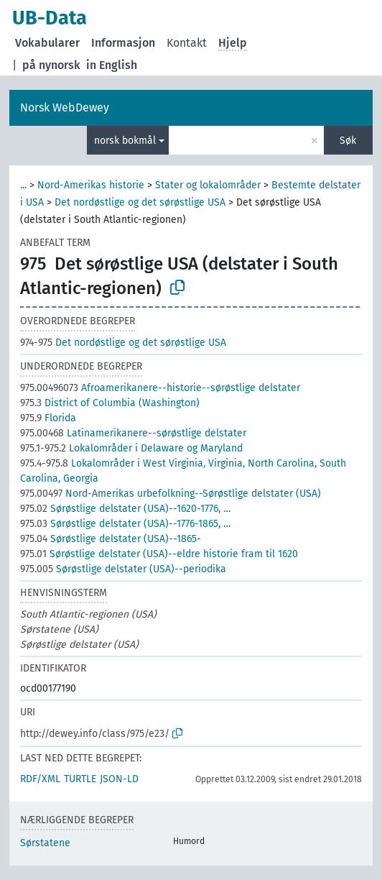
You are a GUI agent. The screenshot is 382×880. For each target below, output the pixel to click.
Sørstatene (45, 843)
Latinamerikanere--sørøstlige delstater (133, 433)
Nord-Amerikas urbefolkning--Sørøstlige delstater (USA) (170, 493)
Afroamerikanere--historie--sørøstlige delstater (160, 388)
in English (111, 65)
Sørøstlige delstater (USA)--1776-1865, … (125, 524)
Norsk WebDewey (64, 107)
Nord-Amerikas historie (90, 185)
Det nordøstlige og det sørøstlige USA (140, 202)
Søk (348, 140)
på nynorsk (51, 65)
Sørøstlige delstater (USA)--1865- (110, 539)
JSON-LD (119, 779)
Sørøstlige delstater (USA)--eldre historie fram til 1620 (159, 554)
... (23, 185)
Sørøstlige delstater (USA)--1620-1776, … (125, 509)
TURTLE (80, 779)
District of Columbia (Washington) (110, 403)
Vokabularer (47, 43)
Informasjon (123, 43)
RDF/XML (40, 779)
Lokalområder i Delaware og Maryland (131, 448)
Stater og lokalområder (208, 185)
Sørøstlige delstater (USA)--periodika (123, 569)
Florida (48, 418)
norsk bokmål (125, 140)
